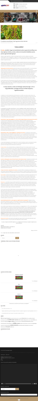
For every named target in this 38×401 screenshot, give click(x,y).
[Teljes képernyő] (35, 383)
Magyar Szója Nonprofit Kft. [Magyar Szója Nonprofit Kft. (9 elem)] (17, 321)
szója (8, 232)
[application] (19, 374)
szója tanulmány (11, 232)
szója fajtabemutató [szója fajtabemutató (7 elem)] (29, 323)
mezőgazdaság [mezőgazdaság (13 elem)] (23, 321)
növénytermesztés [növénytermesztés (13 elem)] (3, 323)
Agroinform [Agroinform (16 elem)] (3, 318)
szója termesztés (17, 232)
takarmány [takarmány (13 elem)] (26, 325)
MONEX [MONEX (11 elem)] (27, 321)
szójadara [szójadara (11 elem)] (21, 323)
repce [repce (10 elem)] (12, 323)
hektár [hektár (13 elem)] (32, 319)
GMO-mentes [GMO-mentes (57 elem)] (15, 319)
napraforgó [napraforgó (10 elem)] (31, 321)
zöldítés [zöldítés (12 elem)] (11, 326)
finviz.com (35, 290)
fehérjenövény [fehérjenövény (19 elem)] (23, 318)
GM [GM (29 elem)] (8, 319)
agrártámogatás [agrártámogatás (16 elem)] (7, 318)
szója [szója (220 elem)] (14, 323)
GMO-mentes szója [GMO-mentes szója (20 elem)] (22, 319)
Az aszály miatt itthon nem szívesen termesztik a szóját (11, 313)
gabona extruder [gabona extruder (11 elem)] (32, 318)
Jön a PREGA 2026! (5, 308)
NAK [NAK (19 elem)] (29, 321)
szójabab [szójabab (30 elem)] (18, 323)
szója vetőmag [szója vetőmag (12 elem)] (20, 325)
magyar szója (5, 232)
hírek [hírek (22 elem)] (34, 319)
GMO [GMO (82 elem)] (10, 319)
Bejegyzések (8, 17)
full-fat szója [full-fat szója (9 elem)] (28, 318)
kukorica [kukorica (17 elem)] (6, 321)
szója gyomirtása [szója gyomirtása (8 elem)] (3, 325)
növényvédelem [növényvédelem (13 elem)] (9, 323)
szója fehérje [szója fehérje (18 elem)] (34, 323)
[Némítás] (34, 383)
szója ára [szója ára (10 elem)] (24, 325)
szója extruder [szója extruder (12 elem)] (25, 323)
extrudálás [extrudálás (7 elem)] (20, 318)
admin (12, 42)
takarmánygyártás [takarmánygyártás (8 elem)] (30, 325)
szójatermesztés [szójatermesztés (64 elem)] (14, 325)
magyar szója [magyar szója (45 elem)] (11, 321)
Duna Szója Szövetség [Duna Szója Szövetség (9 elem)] (13, 318)
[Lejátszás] (2, 383)
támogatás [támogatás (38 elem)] (7, 326)
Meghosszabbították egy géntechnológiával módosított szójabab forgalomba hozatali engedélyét (17, 310)
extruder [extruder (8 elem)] (17, 318)
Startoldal (2, 17)
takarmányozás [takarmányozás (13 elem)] (3, 326)
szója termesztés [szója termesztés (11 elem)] (7, 325)
